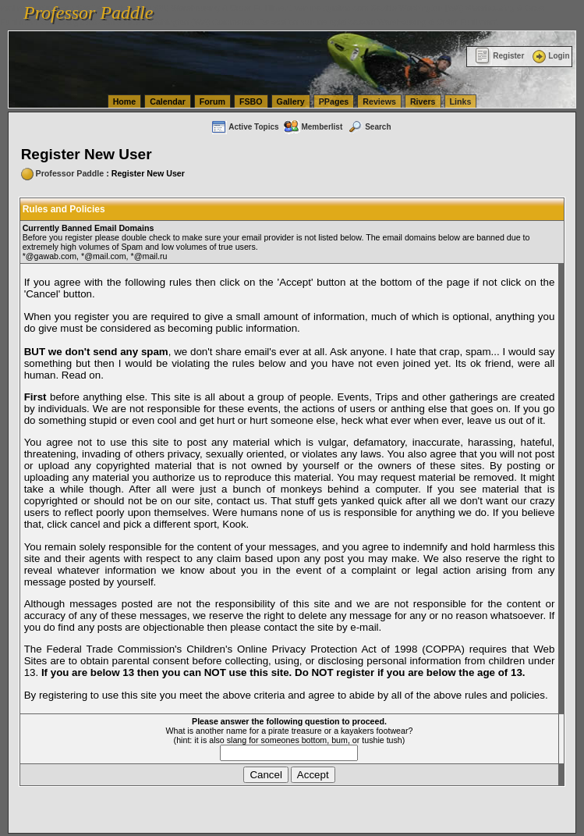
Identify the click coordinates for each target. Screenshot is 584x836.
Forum (212, 101)
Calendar (168, 101)
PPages (334, 101)
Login (549, 56)
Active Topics (244, 127)
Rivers (423, 101)
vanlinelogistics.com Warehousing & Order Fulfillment (399, 22)
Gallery (291, 101)
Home (124, 101)
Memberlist (312, 127)
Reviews (379, 101)
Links (461, 101)
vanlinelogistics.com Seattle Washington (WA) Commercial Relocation (170, 22)
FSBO (251, 101)
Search (369, 127)
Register (499, 56)
